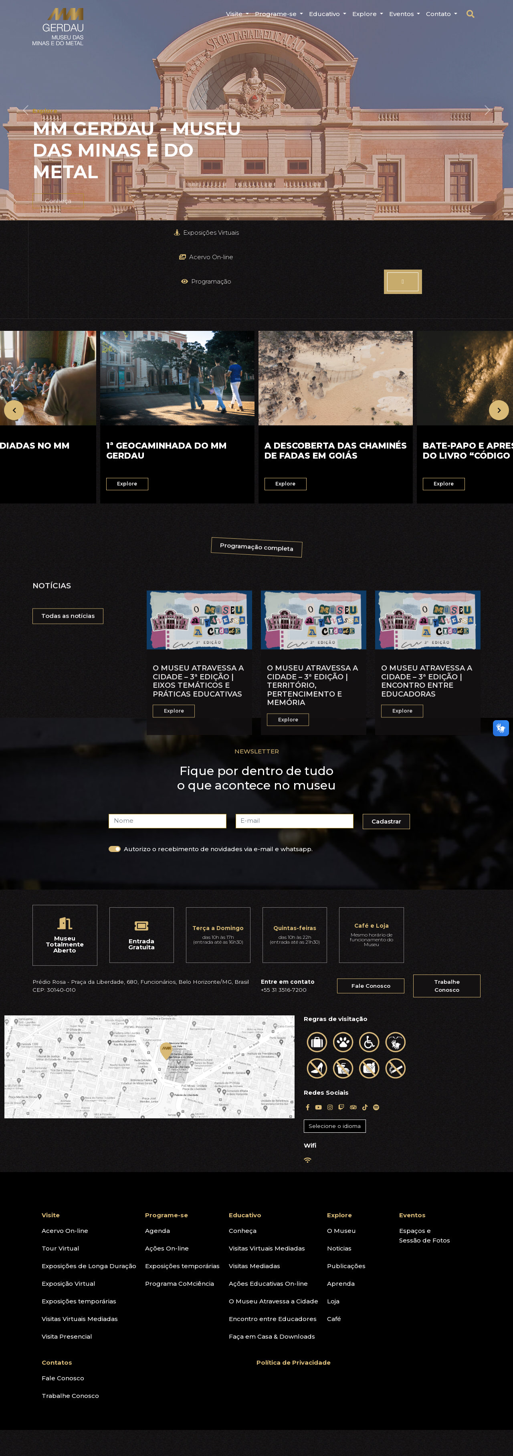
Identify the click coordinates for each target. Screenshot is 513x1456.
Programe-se (166, 1139)
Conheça (242, 1154)
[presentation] (14, 337)
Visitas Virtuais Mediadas (80, 1242)
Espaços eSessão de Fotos (424, 1159)
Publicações (346, 1189)
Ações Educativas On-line (268, 1207)
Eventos (412, 1139)
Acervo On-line (199, 232)
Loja (333, 1224)
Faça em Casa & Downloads (272, 1260)
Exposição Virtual (68, 1207)
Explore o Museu (446, 232)
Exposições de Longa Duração (89, 1189)
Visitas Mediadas (254, 1189)
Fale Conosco (370, 909)
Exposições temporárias (79, 1224)
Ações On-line (167, 1172)
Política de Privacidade (293, 1286)
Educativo (245, 1139)
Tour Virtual (60, 1172)
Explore (339, 1139)
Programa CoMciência (179, 1207)
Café (334, 1242)
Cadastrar (388, 746)
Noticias (339, 1172)
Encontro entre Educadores (273, 1242)
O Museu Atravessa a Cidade (273, 1224)
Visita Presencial (67, 1260)
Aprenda (341, 1207)
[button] (25, 110)
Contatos (57, 1286)
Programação (314, 232)
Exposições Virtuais (85, 232)
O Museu (341, 1154)
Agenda (157, 1154)
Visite (51, 1139)
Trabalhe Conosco (447, 909)
